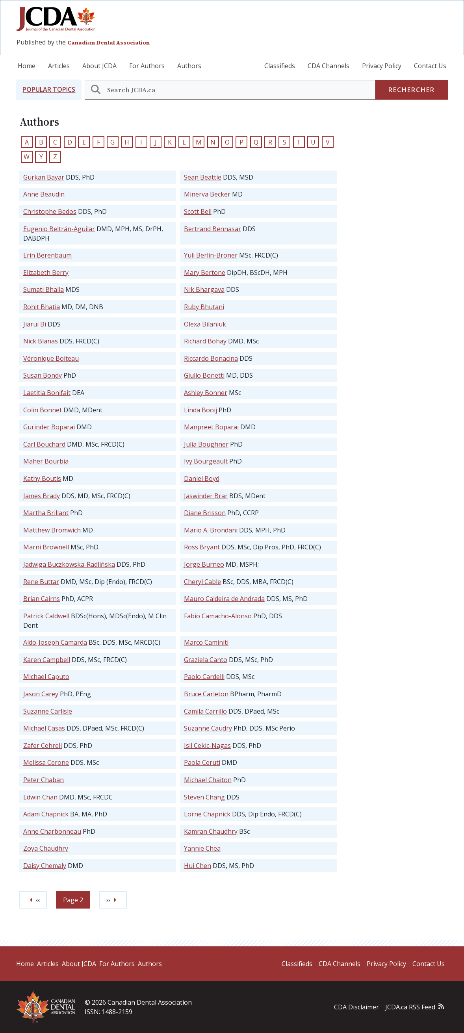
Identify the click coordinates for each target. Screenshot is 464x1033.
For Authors (147, 65)
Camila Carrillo (205, 711)
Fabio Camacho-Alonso (218, 616)
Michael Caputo (46, 676)
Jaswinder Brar (206, 495)
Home (26, 65)
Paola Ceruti (202, 762)
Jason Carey (40, 694)
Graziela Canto (205, 659)
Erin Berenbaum (47, 255)
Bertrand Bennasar (212, 228)
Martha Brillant (46, 512)
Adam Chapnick (46, 814)
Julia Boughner (206, 444)
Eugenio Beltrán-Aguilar (59, 228)
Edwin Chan (40, 797)
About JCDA (99, 65)
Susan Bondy (42, 375)
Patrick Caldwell (46, 616)
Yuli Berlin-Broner (211, 255)
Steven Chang (204, 797)
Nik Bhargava (204, 289)
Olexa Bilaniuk (205, 324)
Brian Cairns (41, 598)
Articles (59, 65)
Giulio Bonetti (204, 375)
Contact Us (430, 65)
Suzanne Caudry (208, 728)
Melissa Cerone (46, 762)
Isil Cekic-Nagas (207, 745)
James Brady (41, 495)
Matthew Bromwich (52, 530)
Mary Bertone (204, 272)
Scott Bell (198, 211)
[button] (48, 89)
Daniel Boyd (201, 478)
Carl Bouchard (44, 444)
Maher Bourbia (46, 461)
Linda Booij (200, 410)
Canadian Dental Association (108, 42)
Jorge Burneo (204, 564)
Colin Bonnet (42, 410)
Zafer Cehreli (42, 745)
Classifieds (279, 65)
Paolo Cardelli (204, 676)
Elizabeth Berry (46, 272)
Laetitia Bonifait (47, 392)
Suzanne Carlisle (47, 711)
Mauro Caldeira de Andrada (224, 598)
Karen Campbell (46, 659)
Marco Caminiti (206, 642)
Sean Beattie (202, 177)
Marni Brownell (46, 547)
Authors (189, 65)
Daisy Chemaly (44, 865)
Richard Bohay (205, 341)
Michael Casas (44, 728)
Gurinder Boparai (49, 427)
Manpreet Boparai (211, 427)
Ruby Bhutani (204, 306)
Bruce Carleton (206, 694)
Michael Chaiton (208, 779)
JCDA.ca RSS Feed (410, 1007)
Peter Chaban (43, 779)
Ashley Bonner (205, 392)
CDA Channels (328, 65)
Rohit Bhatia (41, 306)
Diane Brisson (205, 512)
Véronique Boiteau (51, 358)
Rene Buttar (41, 581)
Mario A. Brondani (211, 530)
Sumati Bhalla (43, 289)
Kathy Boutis (42, 478)
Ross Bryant (202, 547)
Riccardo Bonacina (211, 358)
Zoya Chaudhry (45, 848)
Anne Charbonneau (52, 831)
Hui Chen (197, 865)
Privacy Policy (381, 65)
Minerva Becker (207, 194)
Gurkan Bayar (43, 177)
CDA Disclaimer (356, 1007)
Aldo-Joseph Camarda (55, 642)
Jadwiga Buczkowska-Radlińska (69, 564)
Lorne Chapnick (207, 814)
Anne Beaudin (44, 194)
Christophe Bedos (49, 211)
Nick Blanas (40, 341)
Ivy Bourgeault (206, 461)
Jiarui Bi (34, 324)
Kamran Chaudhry (211, 831)
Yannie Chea (202, 848)
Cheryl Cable (202, 581)
